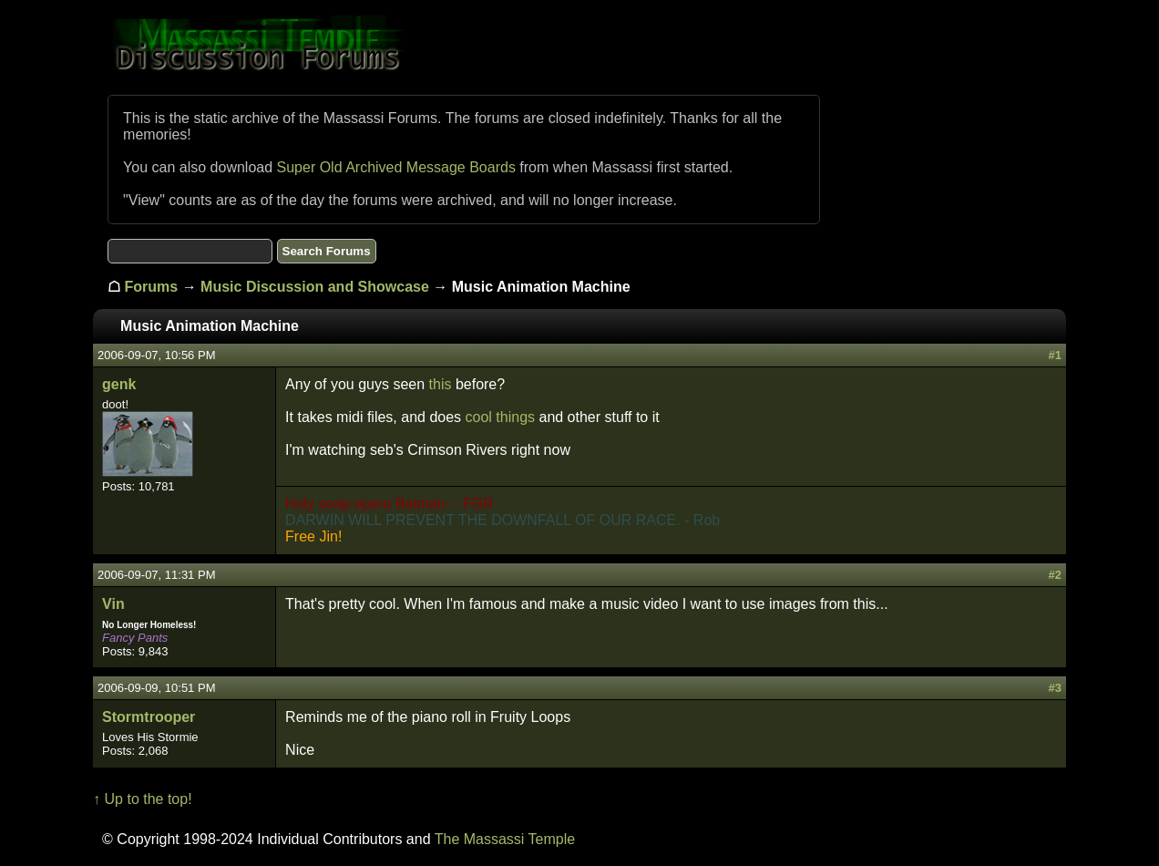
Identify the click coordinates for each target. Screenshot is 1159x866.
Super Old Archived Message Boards (396, 167)
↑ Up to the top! (142, 799)
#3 (1054, 688)
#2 (1054, 575)
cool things (501, 417)
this (440, 384)
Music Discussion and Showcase (314, 286)
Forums (152, 286)
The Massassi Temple (505, 839)
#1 (1054, 355)
